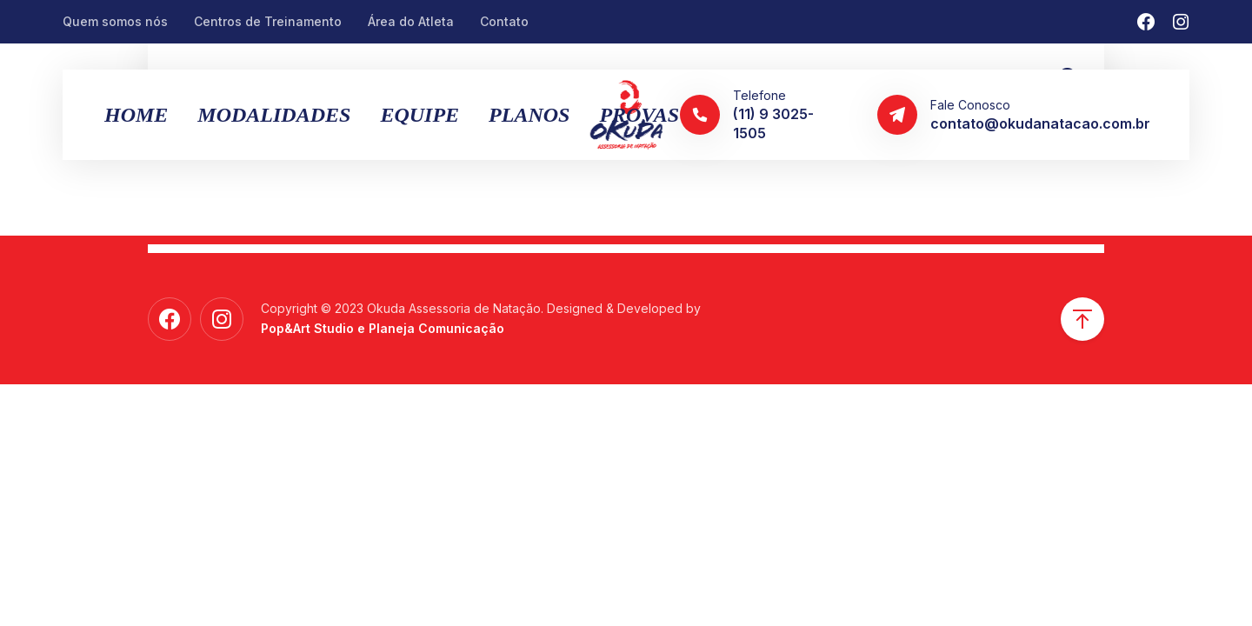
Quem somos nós (115, 21)
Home (136, 114)
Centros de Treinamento (268, 21)
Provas (639, 114)
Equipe (419, 114)
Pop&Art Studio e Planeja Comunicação (382, 328)
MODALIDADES (273, 114)
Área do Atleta (411, 21)
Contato (504, 21)
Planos (529, 114)
